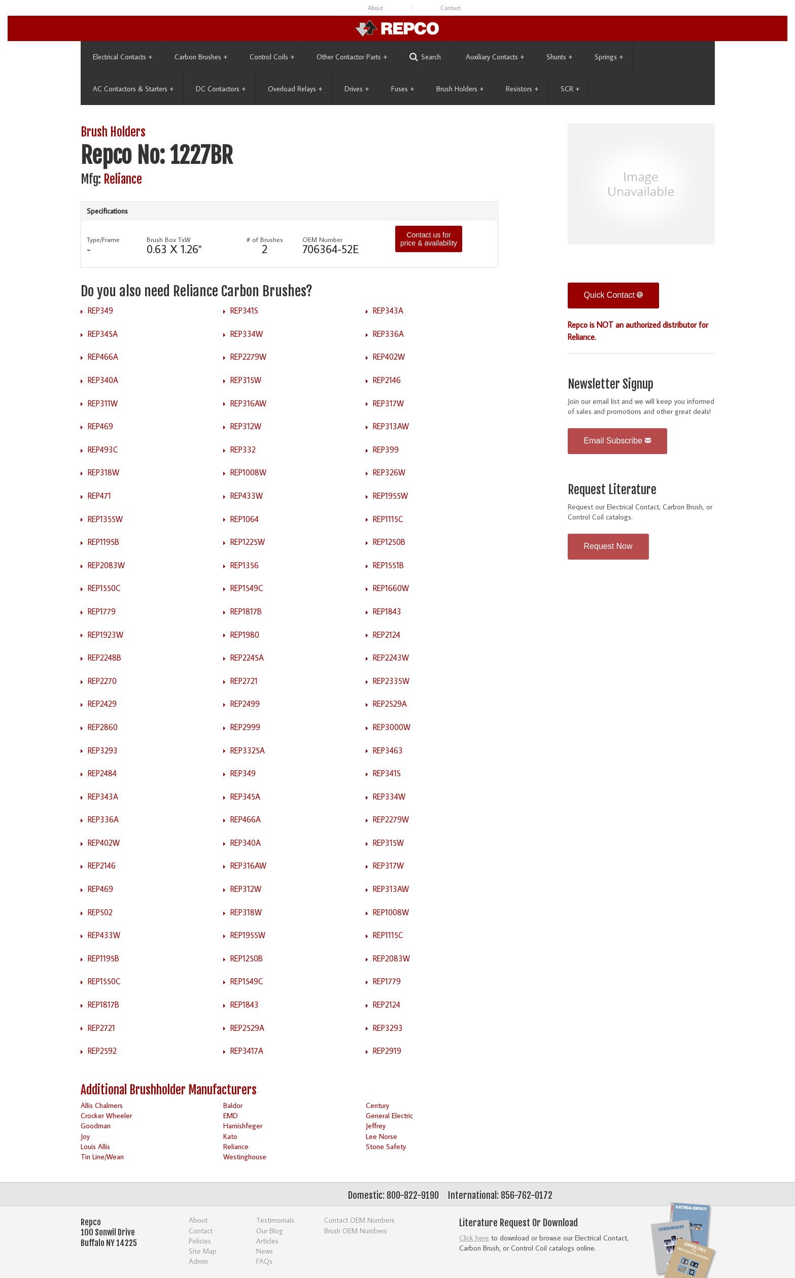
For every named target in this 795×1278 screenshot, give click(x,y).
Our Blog (269, 1230)
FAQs (264, 1261)
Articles (267, 1241)
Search (425, 57)
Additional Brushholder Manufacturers (169, 1090)
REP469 (100, 426)
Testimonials (275, 1220)
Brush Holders (459, 88)
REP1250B (389, 542)
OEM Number (322, 239)
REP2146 (387, 380)
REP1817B (246, 611)
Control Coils (272, 56)
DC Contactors (221, 88)
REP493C (103, 449)
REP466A (103, 357)
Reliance (122, 179)
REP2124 (386, 635)
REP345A (103, 334)
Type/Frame (103, 239)
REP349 (100, 310)
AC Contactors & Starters (133, 88)
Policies (200, 1241)
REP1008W (248, 472)
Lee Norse (381, 1136)
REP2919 (387, 1051)
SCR (570, 88)
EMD (230, 1115)
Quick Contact (613, 295)
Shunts (559, 56)
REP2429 (102, 704)
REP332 (243, 449)
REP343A (388, 310)
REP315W (245, 380)
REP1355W (105, 519)
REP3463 (388, 750)
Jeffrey (376, 1125)
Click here (474, 1237)
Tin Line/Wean (102, 1156)
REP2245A (247, 657)
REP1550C (104, 588)
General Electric (389, 1115)
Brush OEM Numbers (355, 1230)
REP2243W (391, 657)
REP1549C (246, 588)
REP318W (103, 472)
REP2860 (103, 727)
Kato (230, 1136)
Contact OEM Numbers (359, 1220)
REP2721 (244, 681)
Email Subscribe (617, 440)
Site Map (203, 1251)
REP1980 (244, 635)
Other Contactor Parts (352, 56)
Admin (198, 1261)
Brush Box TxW (169, 239)
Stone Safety (386, 1146)
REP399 (386, 449)
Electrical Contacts (122, 56)
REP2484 (102, 773)
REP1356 (244, 565)
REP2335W (391, 681)
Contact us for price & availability (428, 239)
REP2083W (106, 565)
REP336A (388, 334)
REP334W (246, 334)
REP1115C (388, 519)
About (375, 8)
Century (377, 1105)
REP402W (389, 357)
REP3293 (103, 750)
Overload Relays (295, 88)
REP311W (103, 403)
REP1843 (387, 611)
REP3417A (246, 1051)
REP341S (244, 310)
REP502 (100, 912)
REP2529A (390, 704)
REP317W (388, 403)
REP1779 (102, 611)
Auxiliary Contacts (495, 56)
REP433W (246, 496)
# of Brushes (265, 239)
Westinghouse (244, 1156)
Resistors (522, 88)
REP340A (103, 380)
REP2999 (245, 727)
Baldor (233, 1105)
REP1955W (390, 496)
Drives (356, 88)
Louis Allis (95, 1146)
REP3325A (247, 750)
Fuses (402, 88)
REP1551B (388, 565)
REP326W (389, 472)
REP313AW (391, 426)
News (264, 1251)
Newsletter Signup (610, 384)
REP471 (99, 496)
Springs (609, 56)
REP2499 (245, 704)
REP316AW (248, 403)
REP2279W (248, 357)
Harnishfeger (242, 1125)
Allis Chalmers (102, 1105)
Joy (85, 1136)
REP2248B (104, 657)
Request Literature (612, 489)
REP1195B (103, 542)
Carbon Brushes (201, 56)
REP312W (245, 426)
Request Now (608, 546)
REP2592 (102, 1051)
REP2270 (102, 681)
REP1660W (391, 588)
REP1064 (244, 519)
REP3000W (391, 727)
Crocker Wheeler (106, 1115)
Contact (450, 8)
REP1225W (247, 542)
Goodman (96, 1125)
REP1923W (105, 635)
